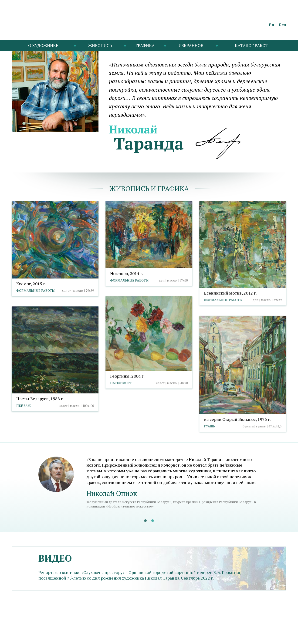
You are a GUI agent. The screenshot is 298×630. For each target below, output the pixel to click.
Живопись (100, 45)
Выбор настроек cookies (92, 622)
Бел (282, 24)
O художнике (43, 45)
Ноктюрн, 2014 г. (126, 273)
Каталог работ (251, 45)
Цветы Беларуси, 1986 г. (40, 398)
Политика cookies (55, 622)
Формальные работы (35, 290)
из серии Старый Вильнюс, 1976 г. (237, 419)
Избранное (191, 45)
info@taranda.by (24, 622)
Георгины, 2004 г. (127, 376)
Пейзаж (23, 405)
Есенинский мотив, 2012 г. (230, 293)
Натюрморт (121, 383)
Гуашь (209, 426)
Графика (145, 45)
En (271, 24)
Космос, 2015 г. (31, 283)
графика (173, 188)
